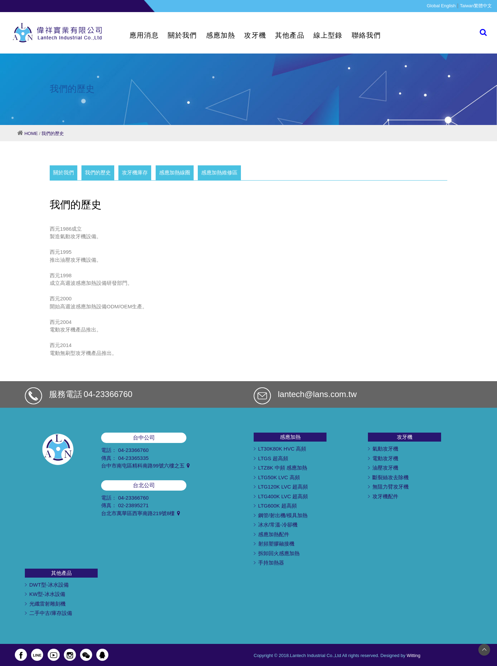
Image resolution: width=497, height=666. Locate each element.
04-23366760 (108, 394)
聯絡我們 (366, 35)
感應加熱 (220, 35)
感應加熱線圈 (174, 172)
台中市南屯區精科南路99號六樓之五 (145, 466)
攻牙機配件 (385, 496)
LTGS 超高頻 (273, 458)
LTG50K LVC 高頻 (279, 477)
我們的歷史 (52, 133)
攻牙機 (255, 35)
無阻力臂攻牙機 (390, 487)
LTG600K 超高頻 (277, 506)
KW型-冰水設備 (47, 594)
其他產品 (289, 35)
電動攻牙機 (385, 458)
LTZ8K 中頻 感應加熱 (282, 468)
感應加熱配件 (273, 534)
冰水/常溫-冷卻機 (278, 525)
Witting (413, 655)
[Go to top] (484, 649)
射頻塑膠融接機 (276, 544)
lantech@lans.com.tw (317, 394)
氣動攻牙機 (385, 449)
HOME (31, 133)
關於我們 (182, 35)
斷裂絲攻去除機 (390, 477)
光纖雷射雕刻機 (47, 604)
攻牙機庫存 (135, 172)
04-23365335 (133, 458)
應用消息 (144, 35)
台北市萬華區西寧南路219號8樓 (140, 513)
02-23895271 (133, 505)
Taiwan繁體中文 (476, 5)
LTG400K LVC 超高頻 (283, 496)
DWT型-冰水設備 (49, 585)
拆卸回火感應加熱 (279, 553)
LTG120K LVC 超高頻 (283, 487)
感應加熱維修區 (219, 172)
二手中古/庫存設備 (50, 613)
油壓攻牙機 (385, 468)
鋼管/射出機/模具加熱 (283, 515)
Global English (441, 5)
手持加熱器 (271, 563)
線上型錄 (328, 35)
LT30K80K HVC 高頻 (282, 449)
